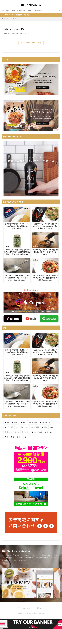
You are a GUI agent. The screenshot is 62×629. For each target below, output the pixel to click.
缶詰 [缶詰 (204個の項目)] (7, 422)
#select (30, 10)
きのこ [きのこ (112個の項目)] (16, 422)
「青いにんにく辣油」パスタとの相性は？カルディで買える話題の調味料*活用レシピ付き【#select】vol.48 (17, 252)
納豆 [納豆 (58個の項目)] (24, 422)
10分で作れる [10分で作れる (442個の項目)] (38, 432)
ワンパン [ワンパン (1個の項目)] (26, 432)
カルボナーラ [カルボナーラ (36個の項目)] (46, 422)
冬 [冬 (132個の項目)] (25, 437)
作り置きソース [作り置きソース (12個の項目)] (23, 427)
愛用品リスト (21, 10)
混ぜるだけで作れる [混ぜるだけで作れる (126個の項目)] (12, 432)
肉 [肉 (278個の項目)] (52, 427)
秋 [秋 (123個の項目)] (19, 437)
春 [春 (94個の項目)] (7, 437)
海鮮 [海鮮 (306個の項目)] (45, 427)
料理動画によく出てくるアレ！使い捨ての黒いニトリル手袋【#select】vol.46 (45, 252)
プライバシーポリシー (25, 608)
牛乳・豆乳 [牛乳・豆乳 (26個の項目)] (9, 427)
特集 (13, 10)
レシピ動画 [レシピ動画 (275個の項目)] (33, 422)
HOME (6, 19)
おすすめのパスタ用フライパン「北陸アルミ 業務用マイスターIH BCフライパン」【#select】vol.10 (16, 278)
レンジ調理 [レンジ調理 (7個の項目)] (35, 427)
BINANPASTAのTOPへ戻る (31, 43)
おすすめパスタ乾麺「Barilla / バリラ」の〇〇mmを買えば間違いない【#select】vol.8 (17, 226)
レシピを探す (6, 10)
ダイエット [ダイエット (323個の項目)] (50, 432)
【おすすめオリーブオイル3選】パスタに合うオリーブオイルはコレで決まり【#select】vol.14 (45, 226)
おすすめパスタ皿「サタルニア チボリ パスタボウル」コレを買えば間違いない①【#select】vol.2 (45, 278)
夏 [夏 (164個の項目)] (13, 437)
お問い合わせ (38, 10)
